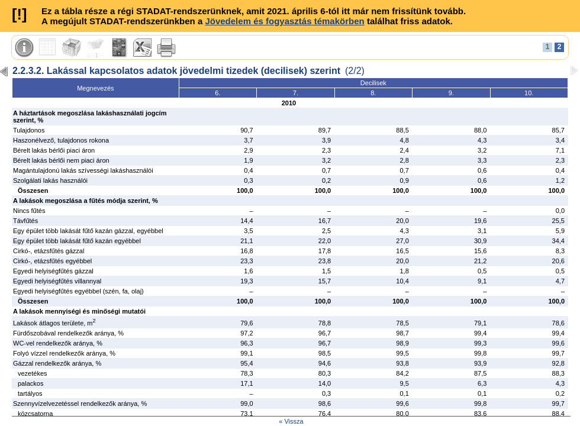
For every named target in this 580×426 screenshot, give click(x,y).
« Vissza (291, 421)
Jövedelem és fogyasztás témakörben (284, 21)
